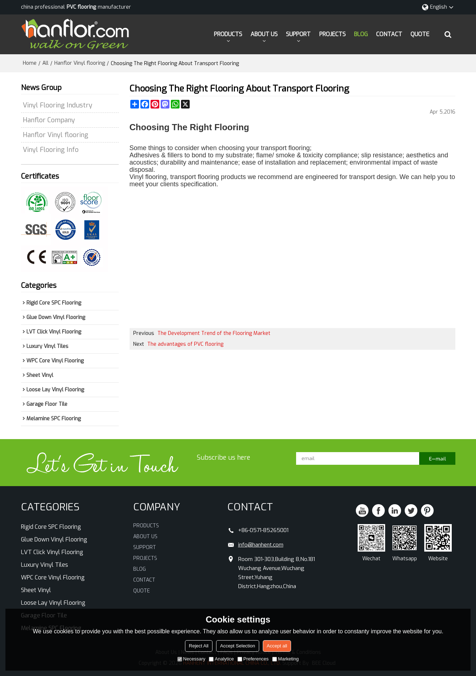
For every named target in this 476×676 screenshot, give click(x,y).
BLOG (361, 34)
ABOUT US (264, 34)
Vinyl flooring (148, 177)
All (45, 63)
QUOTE (419, 34)
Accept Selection (237, 646)
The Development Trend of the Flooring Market (213, 333)
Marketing (285, 659)
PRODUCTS (228, 34)
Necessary (191, 659)
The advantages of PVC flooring (185, 344)
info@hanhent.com (260, 544)
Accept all (277, 646)
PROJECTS (332, 34)
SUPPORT (298, 34)
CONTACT (389, 34)
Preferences (253, 659)
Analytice (221, 659)
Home (30, 63)
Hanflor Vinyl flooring (79, 63)
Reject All (198, 646)
